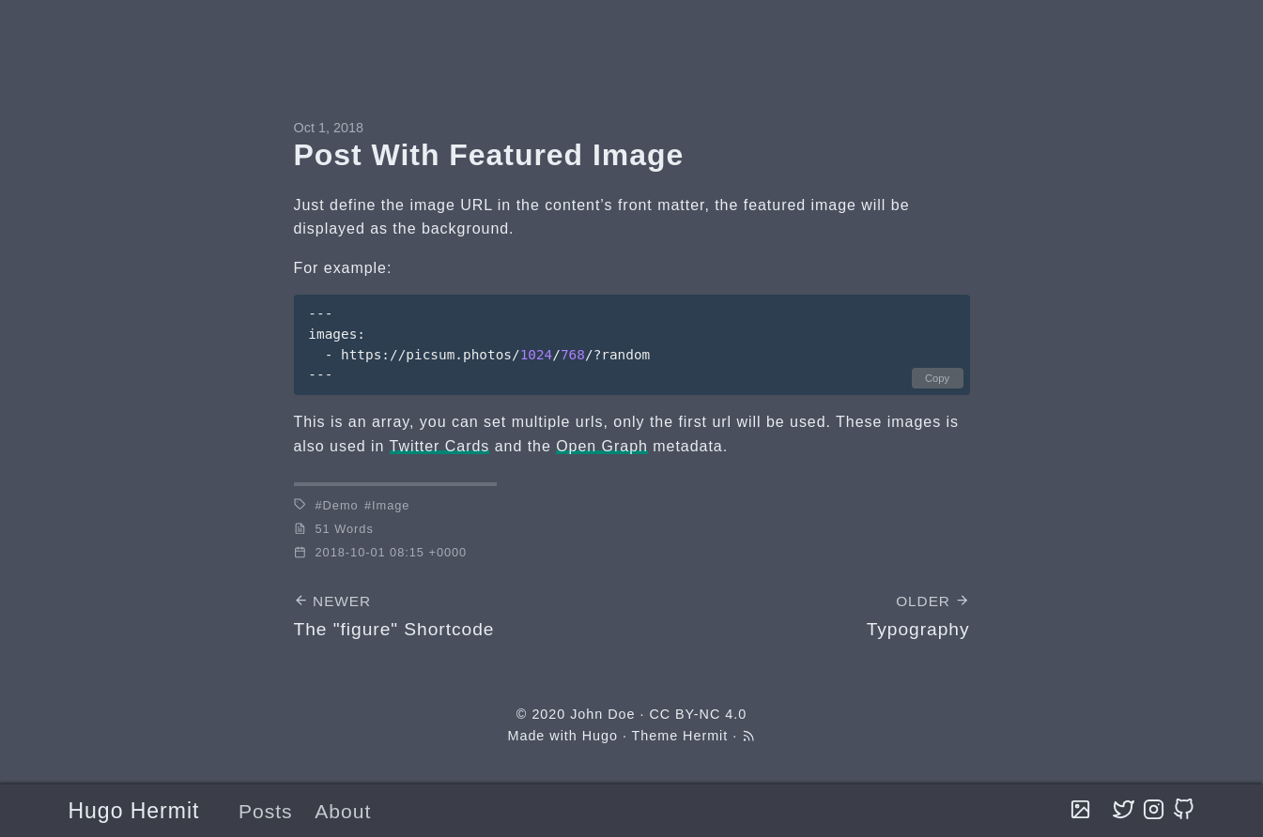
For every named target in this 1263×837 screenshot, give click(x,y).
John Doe (602, 714)
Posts (266, 811)
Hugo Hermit (134, 811)
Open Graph (602, 446)
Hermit (705, 735)
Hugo (600, 735)
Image (390, 505)
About (343, 811)
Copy (937, 378)
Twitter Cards (440, 446)
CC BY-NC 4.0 (698, 714)
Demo (341, 505)
